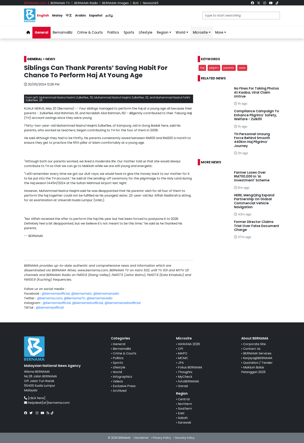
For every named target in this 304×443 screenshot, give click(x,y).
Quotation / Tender (258, 362)
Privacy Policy (162, 438)
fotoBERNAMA (188, 381)
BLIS (136, 3)
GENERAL (34, 59)
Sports (118, 362)
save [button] (242, 68)
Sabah (183, 418)
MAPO (182, 353)
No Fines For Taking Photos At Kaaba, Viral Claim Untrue (256, 92)
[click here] (36, 398)
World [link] (180, 32)
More (219, 32)
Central (184, 399)
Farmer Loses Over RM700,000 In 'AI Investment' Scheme (251, 176)
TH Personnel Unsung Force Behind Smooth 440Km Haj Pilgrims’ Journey (252, 140)
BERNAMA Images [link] (115, 3)
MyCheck (185, 376)
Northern (185, 404)
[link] (252, 3)
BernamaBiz (122, 348)
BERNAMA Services (257, 353)
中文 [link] (69, 15)
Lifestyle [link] (145, 32)
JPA (181, 362)
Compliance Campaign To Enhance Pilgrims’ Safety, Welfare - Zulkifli (256, 115)
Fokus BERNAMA (190, 367)
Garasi (183, 386)
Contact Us (251, 348)
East (181, 413)
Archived (119, 390)
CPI (180, 348)
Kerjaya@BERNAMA (257, 358)
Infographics (122, 376)
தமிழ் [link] (109, 15)
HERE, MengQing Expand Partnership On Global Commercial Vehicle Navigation (254, 201)
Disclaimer (142, 438)
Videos (118, 381)
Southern (185, 408)
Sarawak (184, 422)
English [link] (43, 15)
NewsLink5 (150, 3)
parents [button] (229, 68)
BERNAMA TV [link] (60, 3)
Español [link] (95, 15)
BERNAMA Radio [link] (86, 3)
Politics (118, 358)
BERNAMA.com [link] (35, 3)
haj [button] (202, 68)
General (119, 344)
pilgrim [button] (213, 68)
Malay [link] (57, 15)
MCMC (183, 358)
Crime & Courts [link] (90, 32)
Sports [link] (129, 32)
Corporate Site (254, 344)
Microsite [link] (200, 32)
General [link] (41, 32)
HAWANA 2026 (189, 344)
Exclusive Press (124, 386)
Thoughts (185, 372)
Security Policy (185, 438)
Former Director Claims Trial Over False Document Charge (256, 225)
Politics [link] (113, 32)
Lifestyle (119, 367)
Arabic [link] (80, 15)
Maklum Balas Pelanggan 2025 (253, 369)
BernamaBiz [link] (63, 32)
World (117, 372)
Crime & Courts (124, 353)
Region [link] (162, 32)
